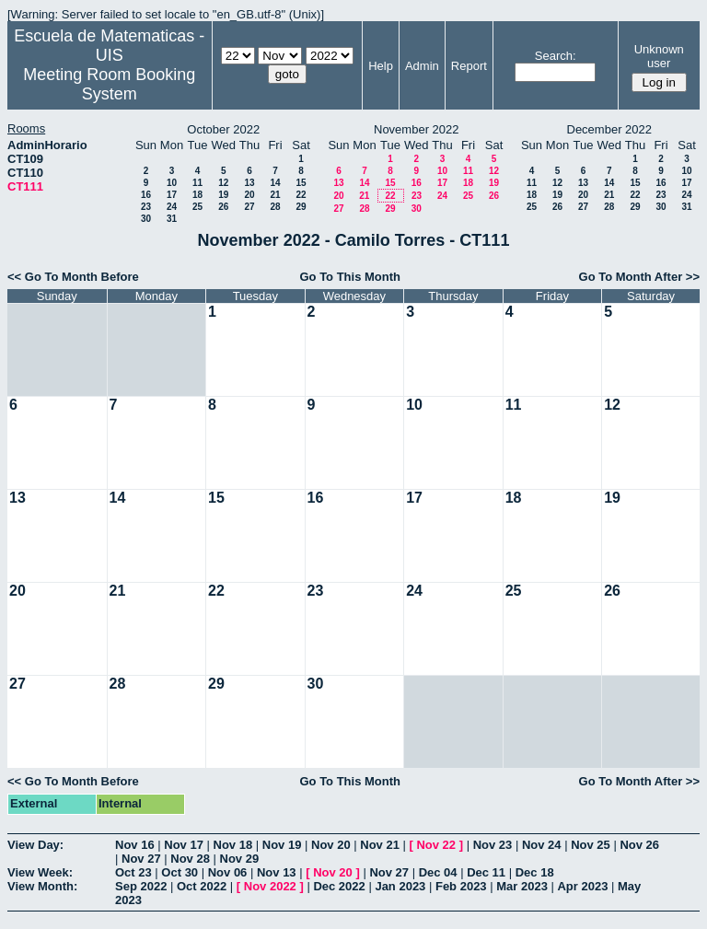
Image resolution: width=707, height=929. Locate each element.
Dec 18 (535, 872)
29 (301, 207)
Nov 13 (276, 872)
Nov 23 (493, 845)
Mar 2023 (522, 886)
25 (197, 207)
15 (301, 183)
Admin (422, 66)
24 (172, 207)
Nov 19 (282, 845)
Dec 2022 (339, 886)
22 (301, 195)
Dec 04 (438, 872)
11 (197, 183)
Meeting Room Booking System (109, 84)
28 (275, 207)
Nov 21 (380, 845)
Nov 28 (190, 858)
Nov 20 (331, 845)
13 (249, 183)
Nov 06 (228, 872)
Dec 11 (486, 872)
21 (275, 195)
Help (380, 66)
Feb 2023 (461, 886)
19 (223, 195)
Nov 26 (639, 845)
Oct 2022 (201, 886)
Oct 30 (179, 872)
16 (146, 195)
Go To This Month (349, 277)
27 (249, 207)
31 (172, 219)
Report (469, 66)
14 (275, 183)
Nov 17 (183, 845)
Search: (555, 56)
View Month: (42, 886)
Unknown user (659, 56)
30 (146, 219)
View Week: (40, 872)
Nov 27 (141, 858)
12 (223, 183)
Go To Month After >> (639, 277)
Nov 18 (233, 845)
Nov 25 (590, 845)
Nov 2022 (270, 886)
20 (249, 195)
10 (172, 183)
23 (146, 207)
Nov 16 (135, 845)
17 (172, 195)
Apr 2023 (582, 886)
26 (223, 207)
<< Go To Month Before (73, 277)
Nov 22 (436, 845)
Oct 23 (133, 872)
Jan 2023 (400, 886)
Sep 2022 (141, 886)
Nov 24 (542, 845)
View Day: (35, 845)
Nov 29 (240, 858)
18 (197, 195)
